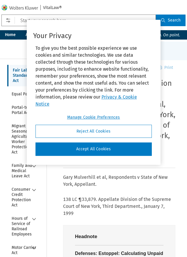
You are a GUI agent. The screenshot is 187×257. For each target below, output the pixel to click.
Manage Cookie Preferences (93, 117)
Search (171, 20)
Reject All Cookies (93, 131)
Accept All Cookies (93, 149)
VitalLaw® (52, 7)
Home (10, 34)
